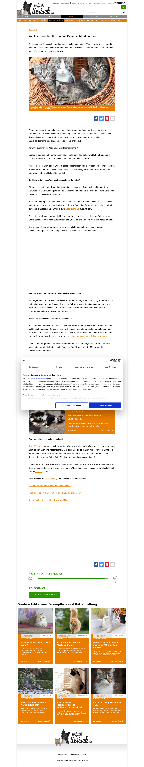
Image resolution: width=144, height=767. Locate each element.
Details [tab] (59, 367)
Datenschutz (75, 754)
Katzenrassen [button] (104, 20)
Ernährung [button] (69, 20)
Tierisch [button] (94, 17)
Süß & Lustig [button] (22, 20)
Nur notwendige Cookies (72, 405)
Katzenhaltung (34, 30)
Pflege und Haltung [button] (56, 20)
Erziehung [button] (32, 20)
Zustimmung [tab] (34, 367)
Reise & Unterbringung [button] (89, 20)
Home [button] (27, 17)
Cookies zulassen (105, 405)
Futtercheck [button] (116, 17)
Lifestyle (81, 3)
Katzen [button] (72, 17)
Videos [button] (113, 20)
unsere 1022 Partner (38, 378)
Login (123, 7)
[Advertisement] (72, 531)
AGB (84, 754)
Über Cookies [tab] (110, 367)
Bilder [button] (120, 20)
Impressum (62, 754)
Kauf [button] (76, 20)
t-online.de (55, 3)
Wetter (74, 3)
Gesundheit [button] (43, 20)
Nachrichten (65, 3)
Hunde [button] (50, 17)
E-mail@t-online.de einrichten (95, 3)
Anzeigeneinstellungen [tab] (84, 367)
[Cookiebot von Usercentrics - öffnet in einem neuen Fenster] (111, 360)
